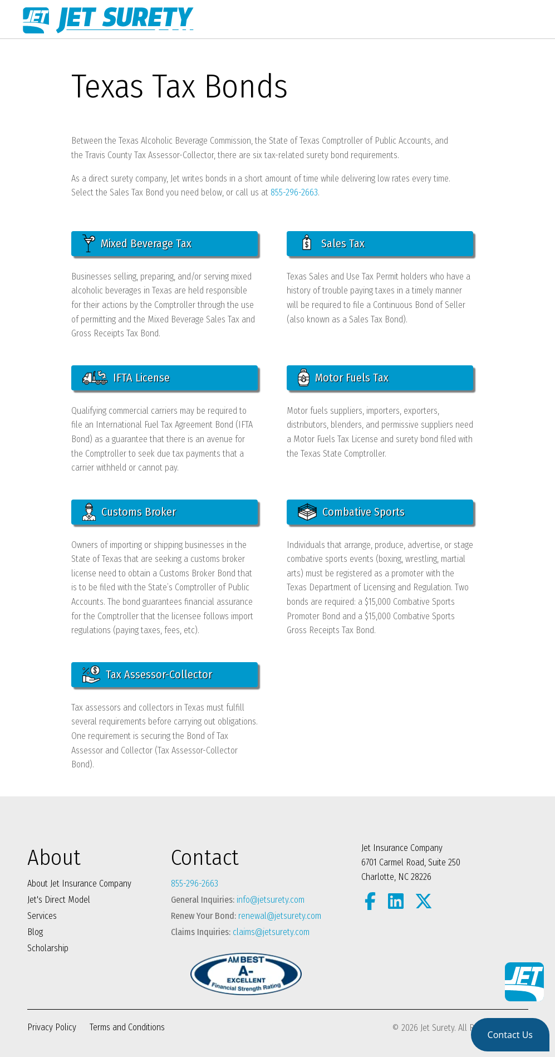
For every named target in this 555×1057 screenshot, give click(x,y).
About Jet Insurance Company (79, 883)
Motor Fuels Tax (343, 377)
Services (42, 916)
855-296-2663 (294, 192)
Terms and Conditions (127, 1027)
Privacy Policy (51, 1027)
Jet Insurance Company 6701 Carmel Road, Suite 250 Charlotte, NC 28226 (410, 862)
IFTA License (126, 377)
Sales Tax (331, 243)
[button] (510, 1034)
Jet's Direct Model (58, 899)
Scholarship (47, 948)
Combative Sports (351, 512)
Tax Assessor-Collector (147, 674)
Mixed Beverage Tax (136, 243)
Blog (35, 932)
